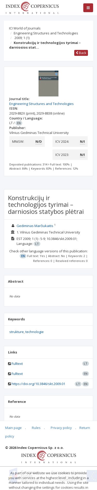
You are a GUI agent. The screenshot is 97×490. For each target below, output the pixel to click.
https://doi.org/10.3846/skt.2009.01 (38, 383)
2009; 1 (21, 37)
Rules (36, 427)
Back (81, 52)
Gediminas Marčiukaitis (35, 225)
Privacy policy (61, 427)
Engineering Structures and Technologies (46, 33)
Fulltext (17, 363)
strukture (16, 331)
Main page (13, 427)
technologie (34, 331)
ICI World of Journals (25, 28)
